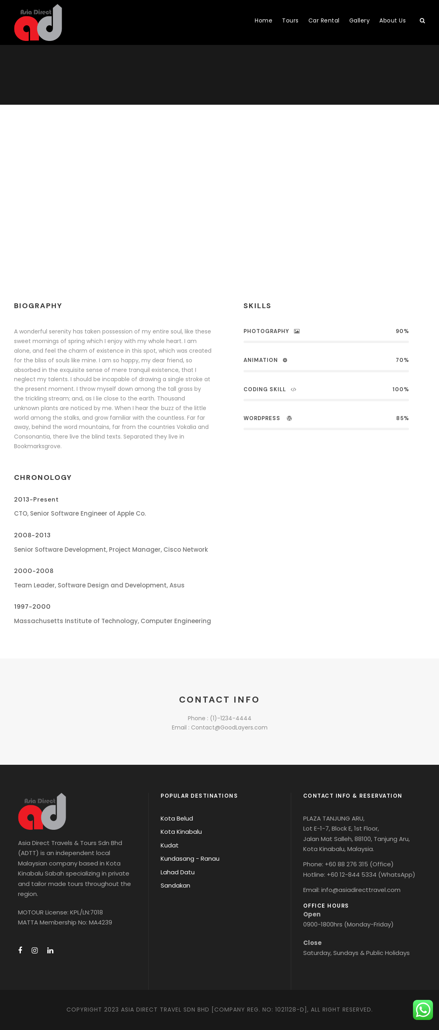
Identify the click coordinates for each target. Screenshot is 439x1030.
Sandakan (175, 885)
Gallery (359, 20)
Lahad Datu (178, 872)
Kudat (170, 845)
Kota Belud (177, 818)
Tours (290, 20)
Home (263, 20)
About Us (392, 20)
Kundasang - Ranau (190, 858)
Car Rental (324, 20)
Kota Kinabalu (181, 831)
